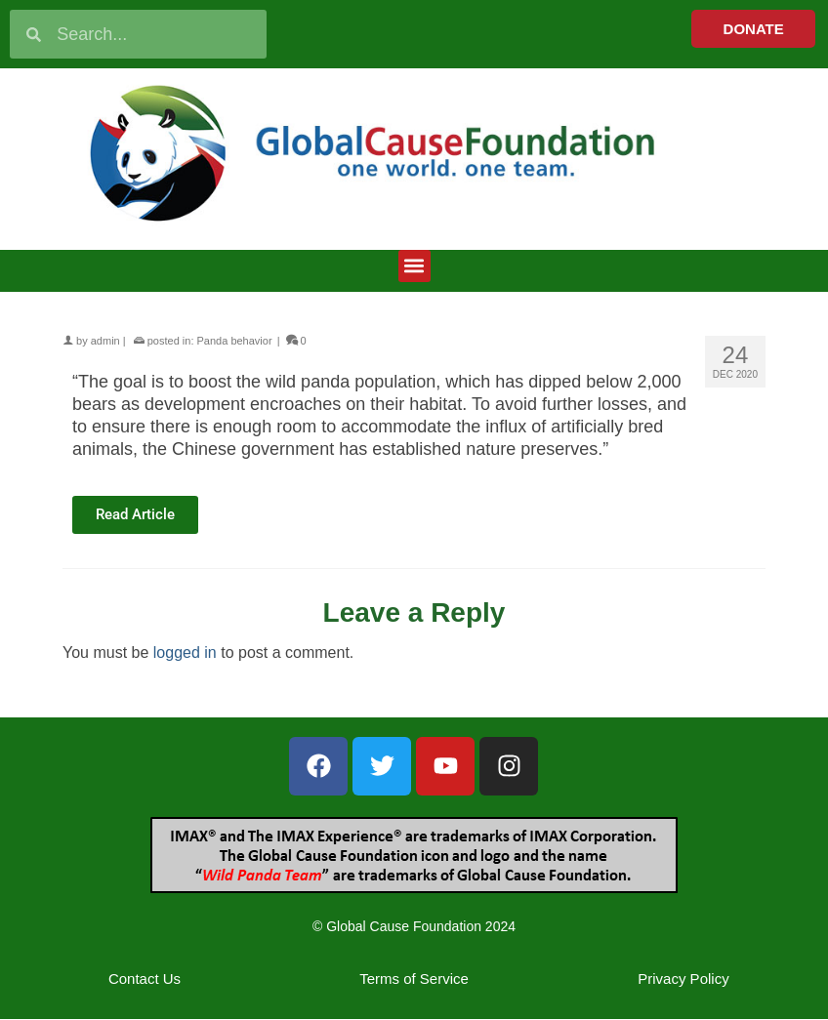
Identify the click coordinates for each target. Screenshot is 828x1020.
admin (105, 341)
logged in (185, 652)
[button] (414, 266)
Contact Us (144, 978)
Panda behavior (234, 341)
